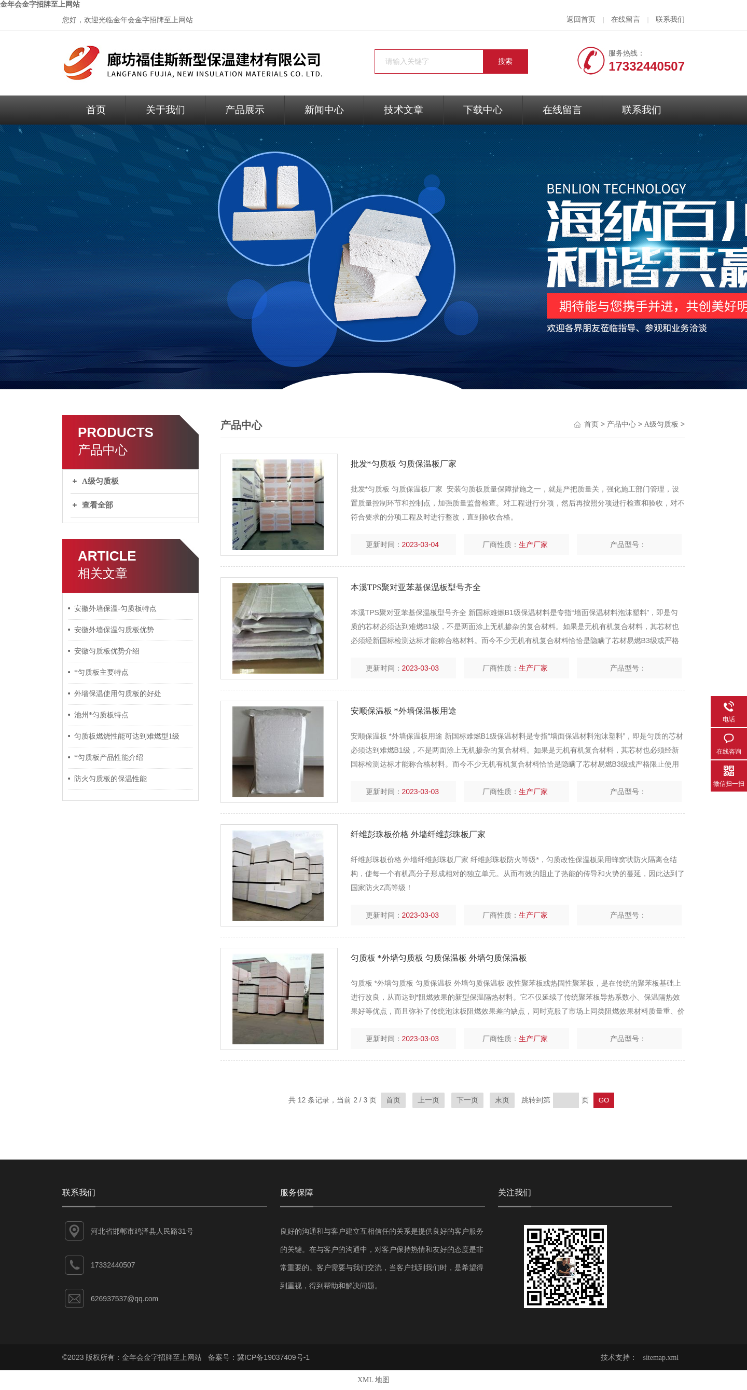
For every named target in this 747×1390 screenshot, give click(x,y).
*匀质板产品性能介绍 (108, 757)
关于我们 (165, 109)
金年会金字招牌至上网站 (40, 4)
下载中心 (483, 109)
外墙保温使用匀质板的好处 (117, 694)
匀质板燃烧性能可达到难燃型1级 (126, 736)
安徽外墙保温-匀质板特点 (115, 608)
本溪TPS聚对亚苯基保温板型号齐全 (416, 587)
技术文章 (403, 109)
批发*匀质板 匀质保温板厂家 (404, 463)
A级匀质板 (100, 481)
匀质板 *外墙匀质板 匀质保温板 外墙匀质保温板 (439, 957)
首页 (96, 109)
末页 (502, 1100)
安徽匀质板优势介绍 (107, 651)
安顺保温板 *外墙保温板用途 (404, 710)
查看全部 (97, 505)
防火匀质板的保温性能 (110, 779)
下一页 (467, 1100)
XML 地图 (373, 1380)
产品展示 (245, 109)
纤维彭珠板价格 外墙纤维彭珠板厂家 (418, 834)
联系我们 (670, 19)
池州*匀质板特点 (101, 715)
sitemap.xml (661, 1357)
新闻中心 (324, 109)
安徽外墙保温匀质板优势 (114, 630)
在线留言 (625, 19)
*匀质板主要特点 (101, 672)
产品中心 (621, 424)
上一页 (428, 1100)
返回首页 (581, 19)
